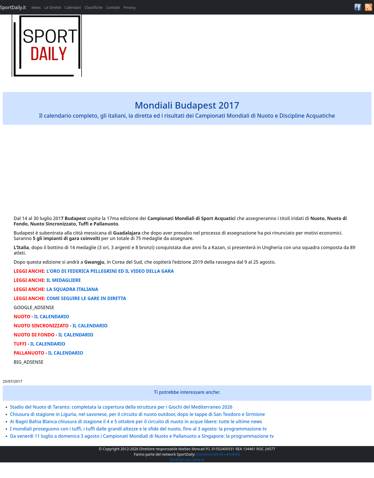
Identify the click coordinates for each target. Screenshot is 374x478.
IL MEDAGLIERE (63, 280)
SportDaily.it (13, 7)
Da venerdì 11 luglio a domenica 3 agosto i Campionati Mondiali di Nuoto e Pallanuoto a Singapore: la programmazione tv (142, 436)
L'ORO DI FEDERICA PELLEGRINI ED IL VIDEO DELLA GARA (110, 271)
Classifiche (94, 7)
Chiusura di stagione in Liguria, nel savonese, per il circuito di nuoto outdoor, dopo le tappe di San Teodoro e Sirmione (137, 414)
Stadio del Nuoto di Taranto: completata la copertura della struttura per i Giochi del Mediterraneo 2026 (121, 407)
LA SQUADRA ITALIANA (72, 289)
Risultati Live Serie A (187, 459)
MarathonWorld (209, 454)
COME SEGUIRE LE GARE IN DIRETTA (86, 298)
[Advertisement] (234, 51)
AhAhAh (233, 454)
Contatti (113, 7)
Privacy (129, 7)
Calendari (73, 7)
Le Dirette (52, 7)
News (36, 7)
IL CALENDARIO (51, 316)
